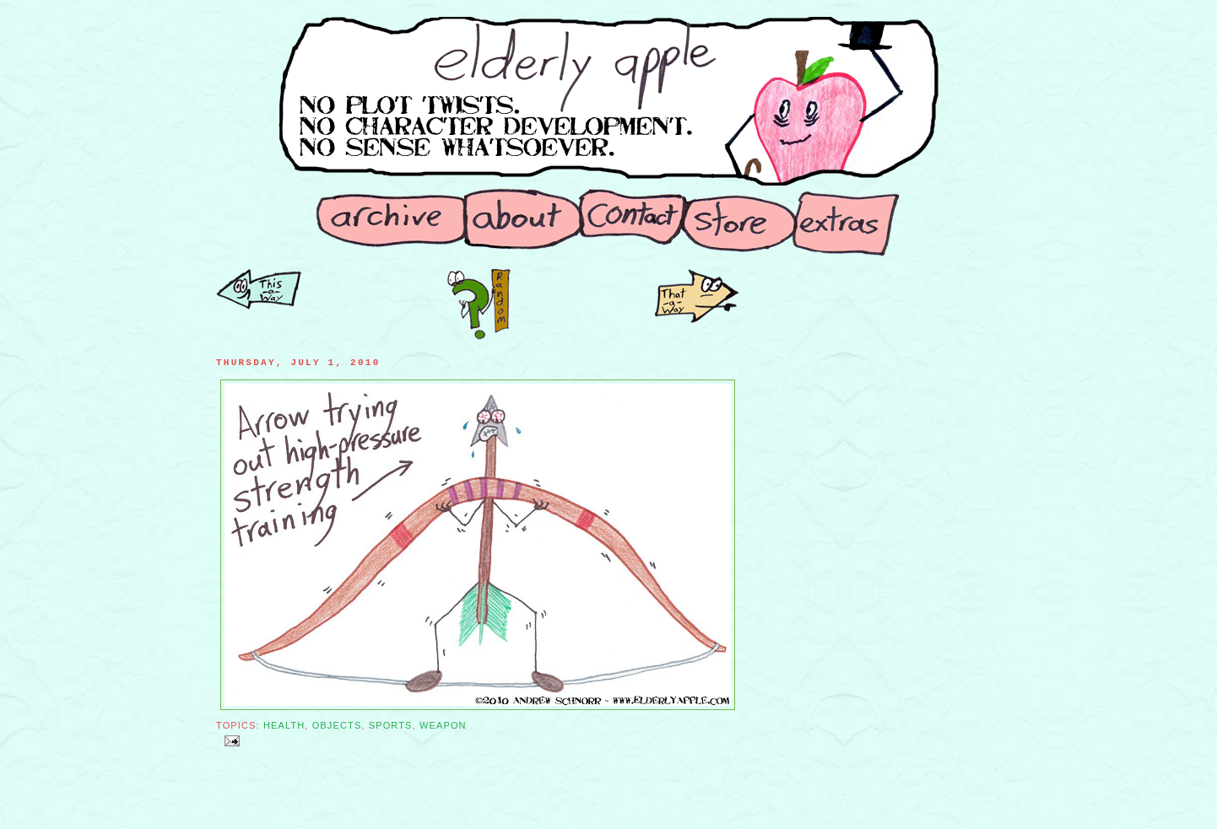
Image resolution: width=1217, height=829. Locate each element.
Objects (337, 725)
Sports (391, 725)
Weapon (443, 725)
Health (284, 725)
